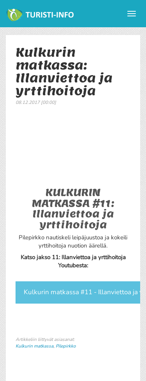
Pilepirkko (66, 346)
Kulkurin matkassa (34, 346)
